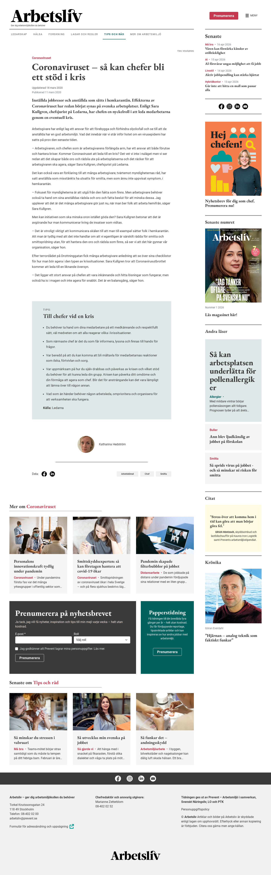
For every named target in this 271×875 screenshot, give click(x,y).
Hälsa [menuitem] (37, 34)
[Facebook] (221, 106)
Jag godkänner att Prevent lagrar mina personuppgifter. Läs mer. (62, 648)
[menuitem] (102, 15)
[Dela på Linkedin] (52, 474)
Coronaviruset (41, 58)
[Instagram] (229, 106)
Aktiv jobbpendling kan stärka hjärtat (232, 75)
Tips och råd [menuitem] (114, 34)
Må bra (209, 44)
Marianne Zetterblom (109, 802)
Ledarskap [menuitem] (19, 34)
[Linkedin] (237, 106)
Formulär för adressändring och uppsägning (42, 826)
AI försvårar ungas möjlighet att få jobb (233, 64)
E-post (20, 634)
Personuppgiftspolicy (195, 809)
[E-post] (245, 106)
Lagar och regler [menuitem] (84, 34)
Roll (76, 634)
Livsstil (209, 70)
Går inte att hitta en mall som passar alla (230, 88)
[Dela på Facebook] (44, 474)
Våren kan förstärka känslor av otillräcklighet (226, 51)
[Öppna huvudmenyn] (251, 15)
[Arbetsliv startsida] (136, 855)
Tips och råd (46, 682)
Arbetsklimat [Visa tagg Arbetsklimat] (127, 474)
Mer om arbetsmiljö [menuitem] (145, 34)
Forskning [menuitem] (57, 34)
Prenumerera (224, 16)
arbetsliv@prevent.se (23, 818)
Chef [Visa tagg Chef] (147, 474)
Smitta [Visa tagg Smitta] (163, 474)
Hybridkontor (213, 81)
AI (206, 59)
